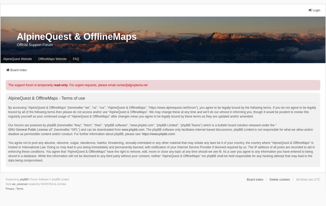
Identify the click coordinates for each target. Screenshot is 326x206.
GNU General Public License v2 (30, 129)
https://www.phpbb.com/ (158, 134)
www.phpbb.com (133, 129)
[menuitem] (10, 189)
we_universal (19, 184)
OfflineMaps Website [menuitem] (52, 59)
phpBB (24, 179)
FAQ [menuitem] (76, 59)
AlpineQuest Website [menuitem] (17, 59)
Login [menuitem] (314, 10)
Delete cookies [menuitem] (279, 179)
